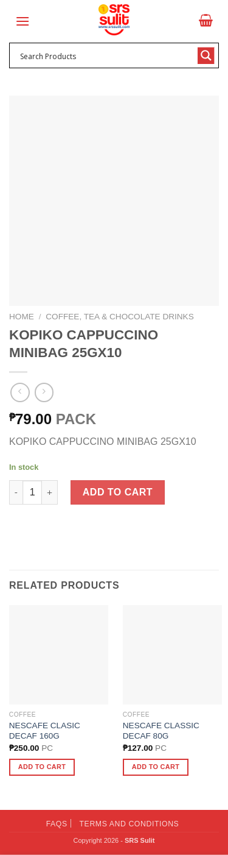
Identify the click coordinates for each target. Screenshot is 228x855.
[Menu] (22, 21)
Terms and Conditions (129, 824)
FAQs (56, 824)
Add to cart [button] (42, 766)
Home (21, 316)
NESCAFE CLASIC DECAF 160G (44, 731)
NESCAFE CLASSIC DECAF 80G (161, 731)
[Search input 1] (106, 55)
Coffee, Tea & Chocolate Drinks (119, 316)
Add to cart (118, 492)
